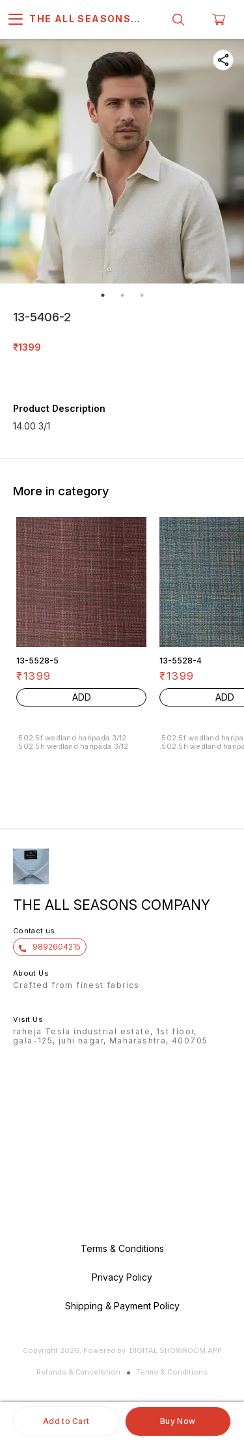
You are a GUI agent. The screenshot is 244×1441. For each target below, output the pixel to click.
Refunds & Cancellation (78, 1371)
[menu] (15, 19)
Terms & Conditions (172, 1371)
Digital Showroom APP (175, 1350)
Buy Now (177, 1421)
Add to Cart (66, 1421)
